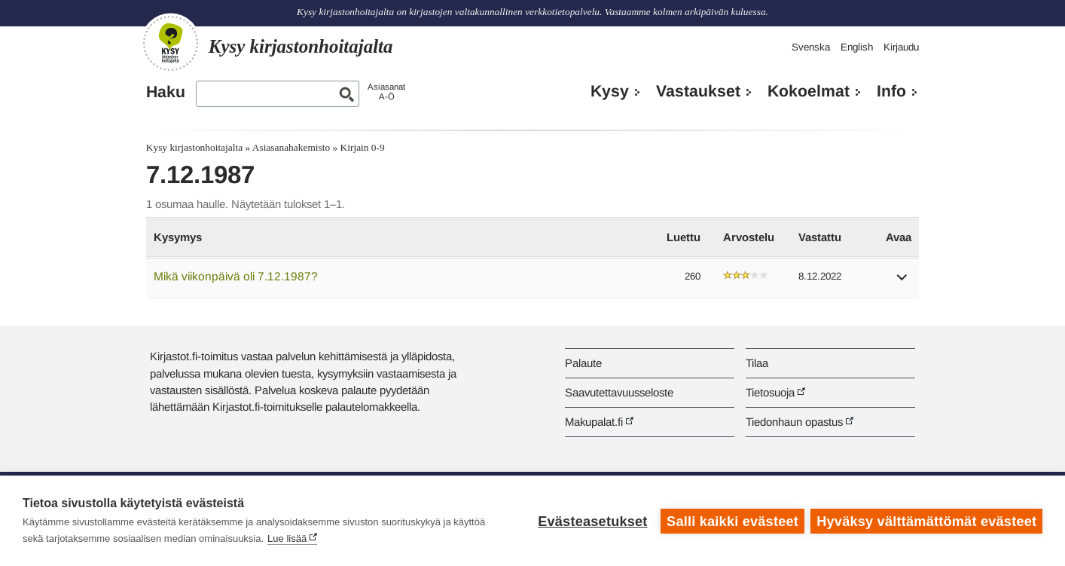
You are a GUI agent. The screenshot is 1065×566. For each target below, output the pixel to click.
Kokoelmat (808, 91)
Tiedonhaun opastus (794, 421)
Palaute (583, 362)
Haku (165, 92)
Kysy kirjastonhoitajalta (194, 147)
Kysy (609, 91)
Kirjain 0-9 (362, 147)
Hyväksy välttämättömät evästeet (926, 520)
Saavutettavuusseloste (619, 392)
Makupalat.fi (594, 421)
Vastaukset (698, 91)
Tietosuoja (770, 392)
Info (891, 91)
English (857, 47)
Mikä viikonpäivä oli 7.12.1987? (236, 276)
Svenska (811, 47)
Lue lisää (287, 538)
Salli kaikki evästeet (732, 520)
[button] (902, 282)
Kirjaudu (901, 47)
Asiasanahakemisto (291, 147)
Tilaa (757, 362)
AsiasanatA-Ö (386, 91)
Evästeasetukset (591, 520)
